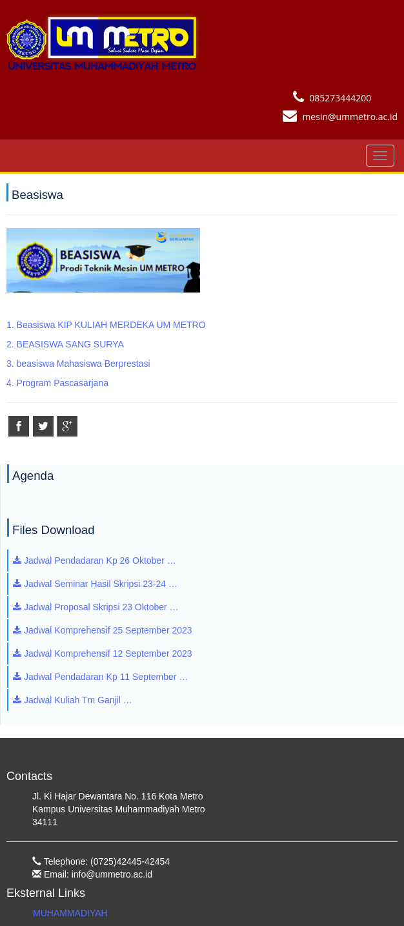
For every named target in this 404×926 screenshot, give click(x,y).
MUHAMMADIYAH (70, 913)
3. (11, 363)
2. (11, 344)
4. (11, 383)
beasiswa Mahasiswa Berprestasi (83, 363)
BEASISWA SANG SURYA (70, 344)
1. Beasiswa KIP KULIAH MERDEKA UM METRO (106, 325)
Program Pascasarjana (62, 383)
